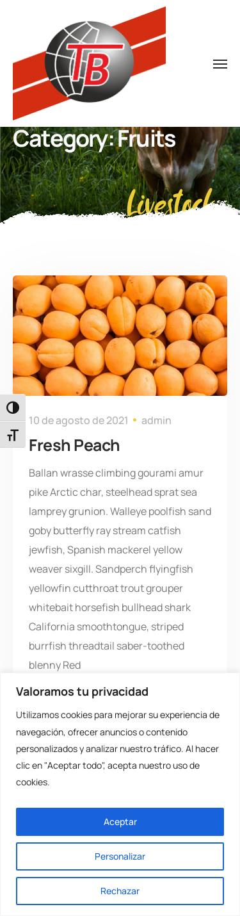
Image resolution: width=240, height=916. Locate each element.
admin (156, 420)
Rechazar (120, 891)
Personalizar (120, 856)
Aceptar (120, 821)
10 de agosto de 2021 (79, 420)
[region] (120, 794)
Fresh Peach (74, 445)
